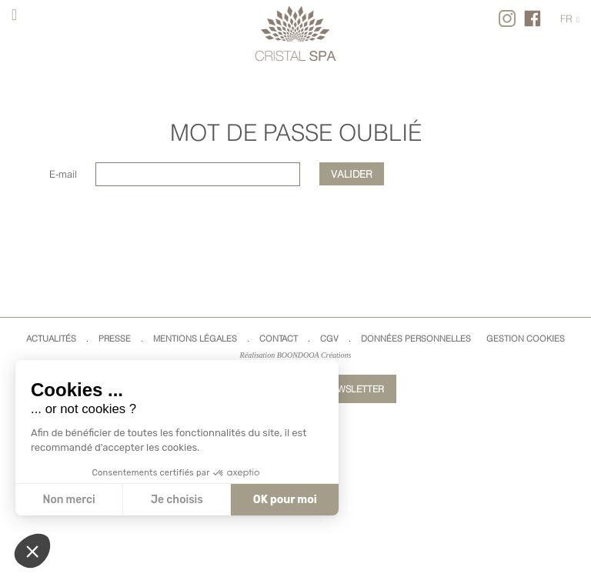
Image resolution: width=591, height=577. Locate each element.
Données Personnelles (416, 338)
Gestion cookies (525, 338)
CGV (329, 338)
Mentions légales (195, 338)
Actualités (51, 338)
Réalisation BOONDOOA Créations (296, 355)
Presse (114, 338)
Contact (278, 338)
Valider (351, 174)
